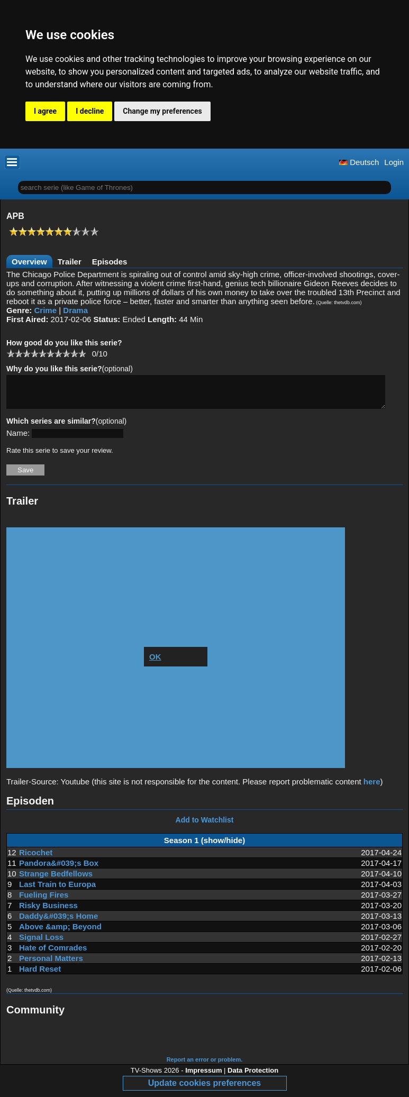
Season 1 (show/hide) (204, 846)
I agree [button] (45, 111)
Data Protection (253, 1077)
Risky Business (48, 911)
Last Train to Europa (57, 890)
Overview (29, 261)
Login (394, 162)
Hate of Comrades (53, 953)
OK (155, 663)
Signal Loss (41, 943)
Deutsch (359, 162)
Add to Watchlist (205, 826)
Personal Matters (51, 964)
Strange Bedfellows (56, 879)
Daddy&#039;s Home (58, 922)
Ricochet (35, 858)
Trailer (69, 261)
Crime (45, 310)
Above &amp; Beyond (60, 932)
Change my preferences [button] (162, 111)
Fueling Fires (43, 901)
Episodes (110, 261)
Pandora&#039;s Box (58, 869)
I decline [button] (90, 111)
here (371, 787)
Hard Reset (40, 975)
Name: (18, 439)
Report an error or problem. (205, 1066)
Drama (75, 310)
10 (82, 353)
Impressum (203, 1077)
